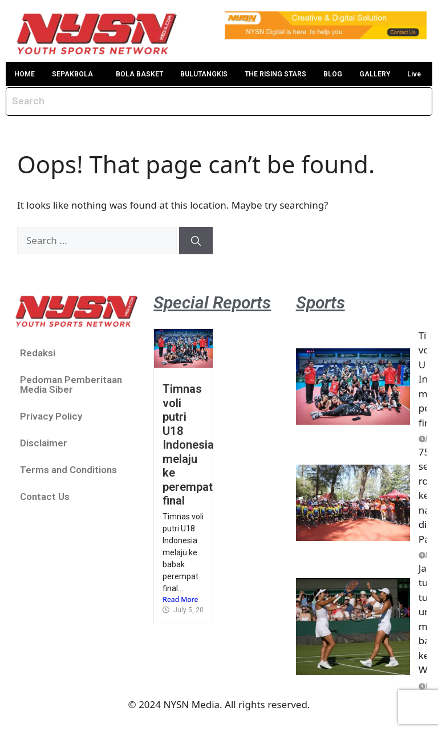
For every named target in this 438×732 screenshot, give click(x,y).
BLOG (332, 74)
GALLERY (374, 74)
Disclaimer (43, 443)
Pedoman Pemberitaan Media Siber (71, 384)
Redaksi (37, 353)
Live (414, 74)
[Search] (196, 240)
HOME (24, 74)
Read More (180, 599)
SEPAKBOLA (72, 74)
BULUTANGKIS (204, 74)
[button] (75, 74)
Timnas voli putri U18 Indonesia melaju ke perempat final (188, 444)
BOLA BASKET (139, 74)
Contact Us (45, 496)
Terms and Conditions (68, 469)
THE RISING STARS (275, 74)
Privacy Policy (51, 416)
